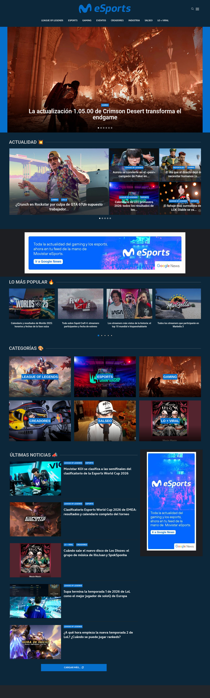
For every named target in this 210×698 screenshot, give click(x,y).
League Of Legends (52, 20)
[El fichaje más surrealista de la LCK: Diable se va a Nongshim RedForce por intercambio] (184, 198)
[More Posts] (74, 667)
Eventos (101, 20)
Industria (134, 20)
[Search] (192, 9)
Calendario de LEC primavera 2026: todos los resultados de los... (134, 205)
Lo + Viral (163, 20)
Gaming (86, 20)
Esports (72, 20)
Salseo (149, 20)
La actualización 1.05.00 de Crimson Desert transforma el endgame (105, 114)
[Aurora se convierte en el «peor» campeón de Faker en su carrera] (134, 164)
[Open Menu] (197, 9)
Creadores (117, 20)
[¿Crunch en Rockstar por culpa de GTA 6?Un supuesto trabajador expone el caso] (59, 181)
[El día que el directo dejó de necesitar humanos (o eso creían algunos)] (184, 164)
